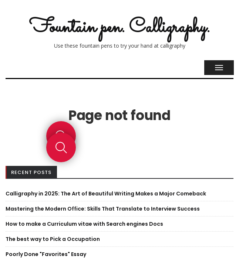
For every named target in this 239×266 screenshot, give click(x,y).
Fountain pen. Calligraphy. (119, 27)
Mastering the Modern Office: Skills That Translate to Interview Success (103, 208)
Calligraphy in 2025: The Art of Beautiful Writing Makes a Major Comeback (106, 193)
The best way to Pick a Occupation (53, 239)
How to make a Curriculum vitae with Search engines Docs (84, 224)
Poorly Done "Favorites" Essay (46, 254)
